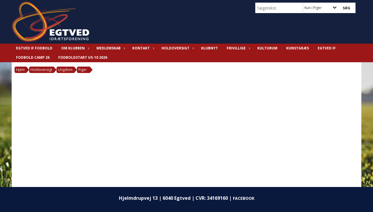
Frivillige (238, 48)
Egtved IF (327, 48)
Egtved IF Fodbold (34, 48)
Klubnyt (209, 48)
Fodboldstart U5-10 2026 (82, 57)
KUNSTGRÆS (297, 48)
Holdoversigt (176, 48)
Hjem (20, 69)
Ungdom (65, 69)
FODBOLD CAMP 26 (33, 57)
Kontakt (142, 48)
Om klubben (74, 48)
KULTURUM (267, 48)
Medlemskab (110, 48)
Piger (82, 69)
